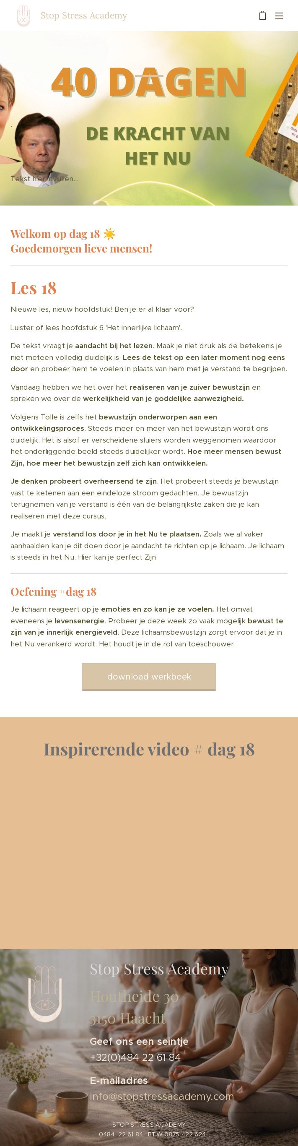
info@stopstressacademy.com (162, 1097)
